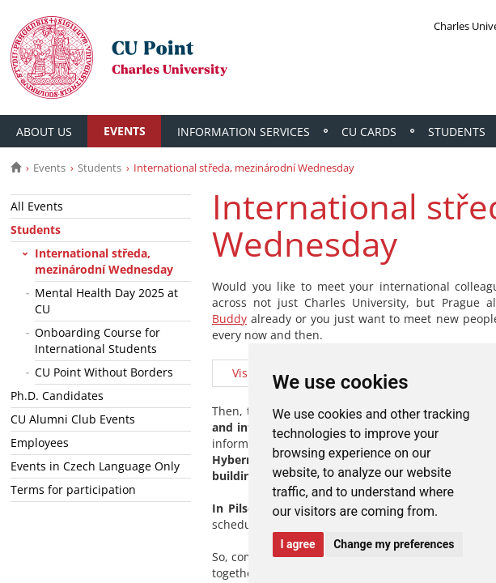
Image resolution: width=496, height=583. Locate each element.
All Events (37, 206)
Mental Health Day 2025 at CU (106, 301)
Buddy (229, 318)
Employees (40, 442)
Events (125, 130)
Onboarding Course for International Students (97, 340)
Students (99, 167)
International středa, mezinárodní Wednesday (104, 261)
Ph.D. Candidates (57, 395)
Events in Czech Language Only (95, 466)
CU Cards (371, 131)
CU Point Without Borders (104, 372)
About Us (44, 131)
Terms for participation (73, 489)
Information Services (245, 131)
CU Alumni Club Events (73, 419)
